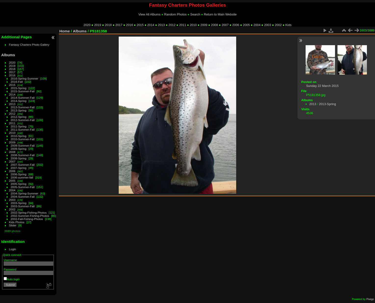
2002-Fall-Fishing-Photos (27, 218)
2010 (193, 25)
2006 (235, 25)
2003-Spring (18, 203)
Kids (288, 25)
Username (10, 260)
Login (12, 249)
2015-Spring (18, 88)
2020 (87, 25)
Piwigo (370, 299)
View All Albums (149, 14)
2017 (119, 25)
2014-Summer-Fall (23, 97)
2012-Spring (18, 116)
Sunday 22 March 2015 (322, 86)
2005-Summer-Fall (23, 187)
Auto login (12, 279)
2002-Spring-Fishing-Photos (29, 212)
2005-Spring (18, 183)
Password (10, 269)
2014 (150, 25)
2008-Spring (18, 158)
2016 (129, 25)
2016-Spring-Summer (24, 78)
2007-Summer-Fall (23, 164)
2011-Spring (18, 126)
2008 (214, 25)
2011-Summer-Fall (23, 129)
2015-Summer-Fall (23, 91)
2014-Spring (18, 100)
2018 (108, 25)
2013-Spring (18, 110)
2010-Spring (18, 136)
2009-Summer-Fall (23, 145)
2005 (246, 25)
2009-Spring (18, 148)
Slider (12, 225)
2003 (267, 25)
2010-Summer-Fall (23, 139)
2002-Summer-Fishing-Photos (30, 215)
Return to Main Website (220, 14)
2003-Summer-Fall (23, 206)
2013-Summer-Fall (23, 107)
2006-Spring (18, 174)
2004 (257, 25)
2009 (203, 25)
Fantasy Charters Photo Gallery (29, 44)
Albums (8, 55)
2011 (182, 25)
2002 (278, 25)
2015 (140, 25)
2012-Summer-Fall (23, 120)
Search (195, 14)
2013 (161, 25)
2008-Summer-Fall (23, 155)
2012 (171, 25)
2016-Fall (17, 81)
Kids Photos (17, 222)
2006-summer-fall (22, 177)
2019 (97, 25)
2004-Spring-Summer (24, 193)
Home (64, 31)
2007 (225, 25)
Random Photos (175, 14)
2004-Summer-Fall (23, 196)
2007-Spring (18, 167)
